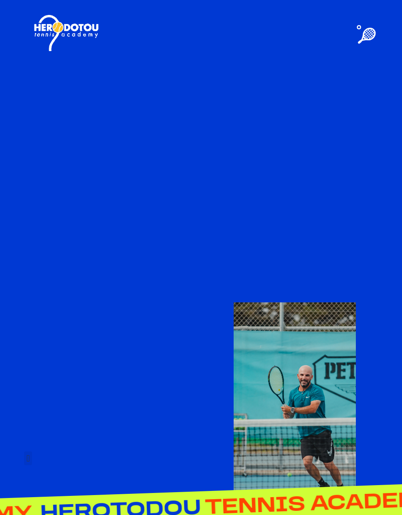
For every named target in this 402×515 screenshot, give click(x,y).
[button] (28, 458)
